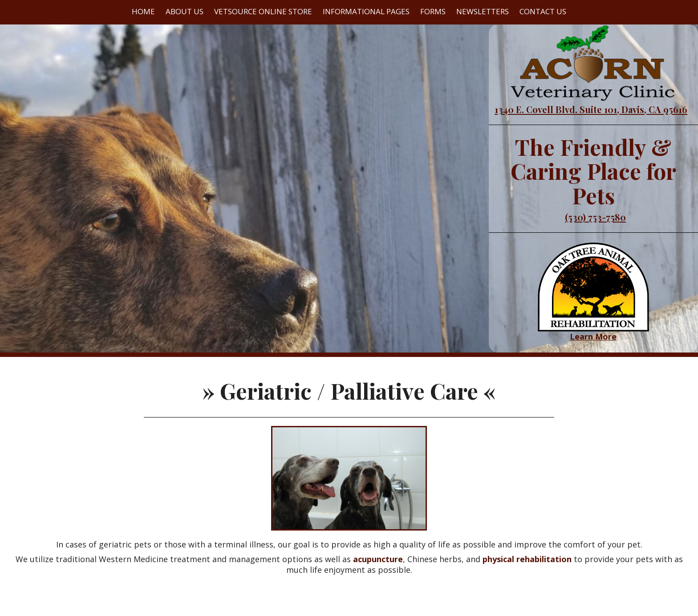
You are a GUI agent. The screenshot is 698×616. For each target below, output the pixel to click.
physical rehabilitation (527, 559)
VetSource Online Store (263, 11)
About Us (184, 11)
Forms (433, 11)
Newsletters (482, 11)
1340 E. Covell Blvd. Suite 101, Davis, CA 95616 (591, 109)
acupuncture (378, 559)
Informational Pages (366, 11)
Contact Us (542, 11)
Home (143, 11)
